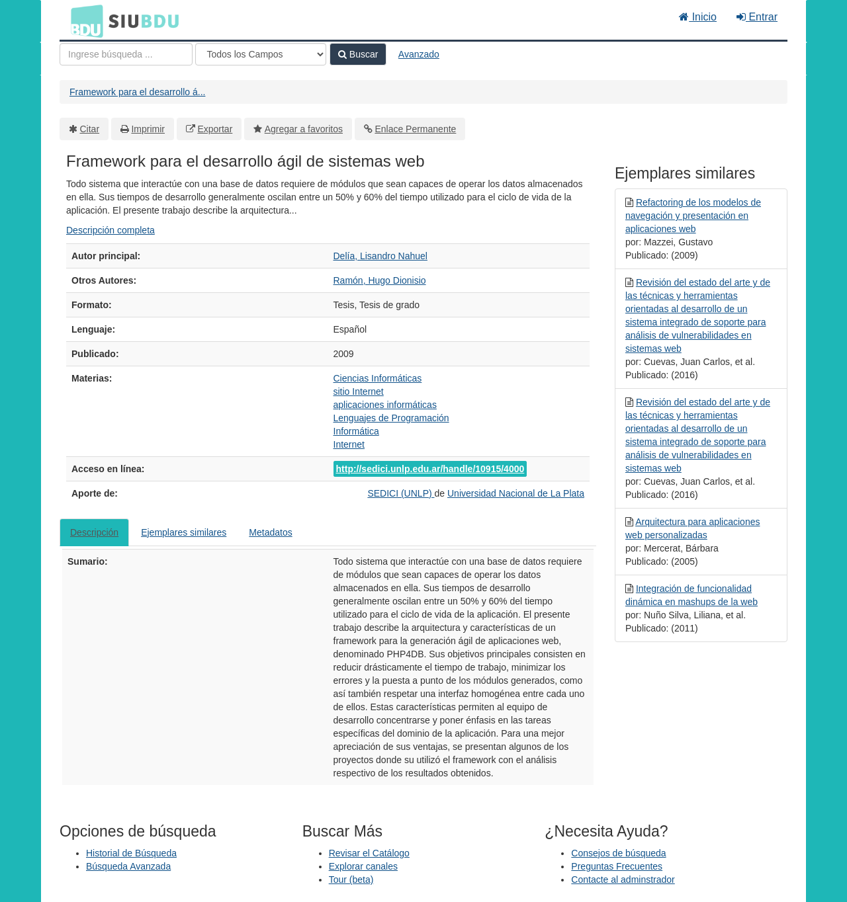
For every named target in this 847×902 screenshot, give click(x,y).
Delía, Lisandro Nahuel (380, 256)
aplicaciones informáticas (385, 404)
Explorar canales (363, 866)
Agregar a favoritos (304, 129)
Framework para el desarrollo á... (137, 92)
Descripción (94, 532)
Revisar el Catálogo (369, 853)
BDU (83, 20)
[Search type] (260, 54)
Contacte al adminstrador (622, 879)
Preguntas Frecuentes (616, 866)
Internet (349, 444)
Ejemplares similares (183, 532)
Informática (356, 431)
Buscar (358, 54)
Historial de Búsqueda (131, 853)
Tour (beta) (351, 879)
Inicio (698, 16)
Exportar (214, 129)
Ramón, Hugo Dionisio (380, 280)
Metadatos (270, 532)
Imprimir (148, 129)
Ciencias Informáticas (378, 378)
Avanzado (418, 54)
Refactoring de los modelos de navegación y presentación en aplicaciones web (693, 215)
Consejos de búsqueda (618, 853)
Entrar (757, 16)
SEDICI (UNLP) (400, 493)
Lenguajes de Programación (391, 418)
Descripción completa (110, 230)
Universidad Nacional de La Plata (515, 493)
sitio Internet (359, 391)
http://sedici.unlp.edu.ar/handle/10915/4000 (430, 469)
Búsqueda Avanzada (128, 866)
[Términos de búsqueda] (126, 54)
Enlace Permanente (415, 129)
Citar (90, 129)
